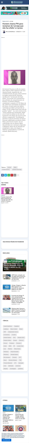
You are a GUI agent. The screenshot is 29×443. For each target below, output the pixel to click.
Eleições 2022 (21, 337)
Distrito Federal (7, 337)
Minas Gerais (17, 349)
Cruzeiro (14, 334)
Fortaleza (12, 343)
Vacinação (21, 363)
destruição (10, 366)
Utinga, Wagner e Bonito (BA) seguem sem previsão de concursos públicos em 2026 (19, 287)
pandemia (20, 368)
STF (20, 357)
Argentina (16, 326)
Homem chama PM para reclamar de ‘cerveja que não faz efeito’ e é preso (7, 199)
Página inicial (5, 21)
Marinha (10, 349)
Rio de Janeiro (7, 357)
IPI (14, 346)
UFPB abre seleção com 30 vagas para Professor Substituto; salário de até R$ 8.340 (18, 277)
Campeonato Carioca (13, 332)
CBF (5, 332)
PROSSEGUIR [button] (6, 440)
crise (5, 366)
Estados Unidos (7, 340)
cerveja (11, 21)
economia (18, 366)
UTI (15, 363)
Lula (5, 349)
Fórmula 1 (18, 343)
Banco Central (14, 329)
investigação (13, 368)
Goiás (5, 346)
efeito (15, 167)
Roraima (14, 357)
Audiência (6, 329)
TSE (20, 360)
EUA (14, 337)
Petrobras (6, 354)
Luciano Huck (20, 346)
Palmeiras (6, 351)
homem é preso (5, 169)
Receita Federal (14, 354)
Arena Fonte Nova (8, 326)
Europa (15, 340)
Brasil (21, 329)
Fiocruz (5, 343)
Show (5, 360)
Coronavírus (6, 334)
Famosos (21, 340)
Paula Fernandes (14, 351)
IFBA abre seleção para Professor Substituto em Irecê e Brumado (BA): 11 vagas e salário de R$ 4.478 (13, 265)
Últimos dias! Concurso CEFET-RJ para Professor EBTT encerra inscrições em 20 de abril (19, 310)
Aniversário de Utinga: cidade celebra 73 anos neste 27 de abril (20, 416)
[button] (2, 2)
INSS (10, 346)
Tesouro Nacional (8, 363)
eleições (6, 368)
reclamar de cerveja (16, 169)
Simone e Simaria (13, 360)
